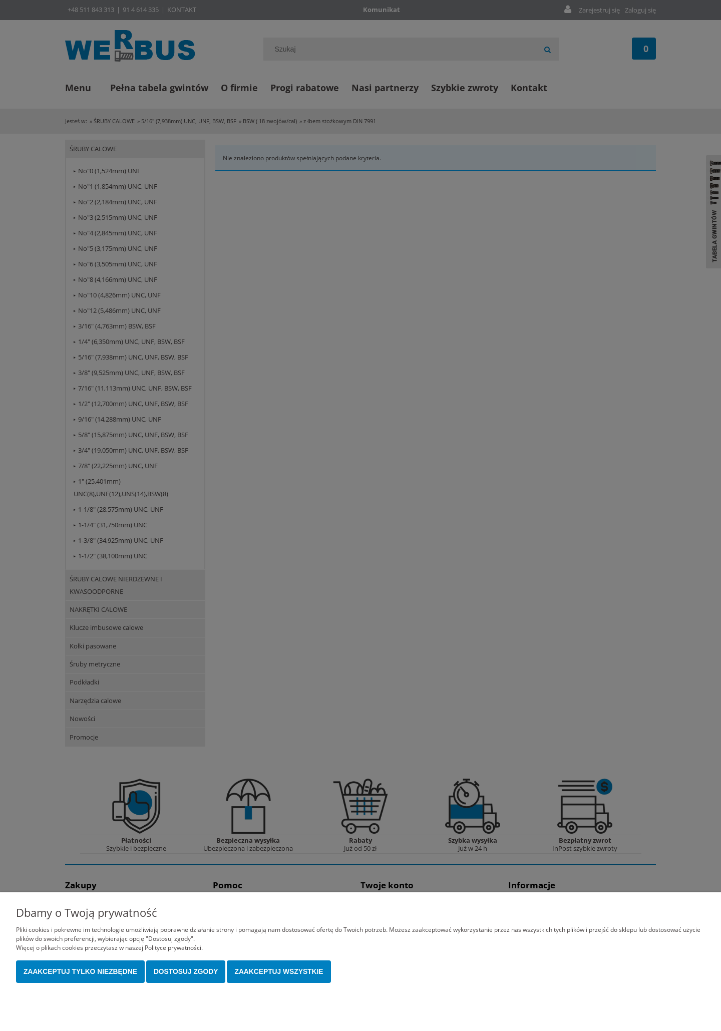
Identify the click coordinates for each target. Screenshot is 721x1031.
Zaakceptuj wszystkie (278, 971)
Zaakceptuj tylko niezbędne (80, 971)
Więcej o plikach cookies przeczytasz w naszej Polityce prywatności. (109, 947)
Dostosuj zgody (186, 971)
